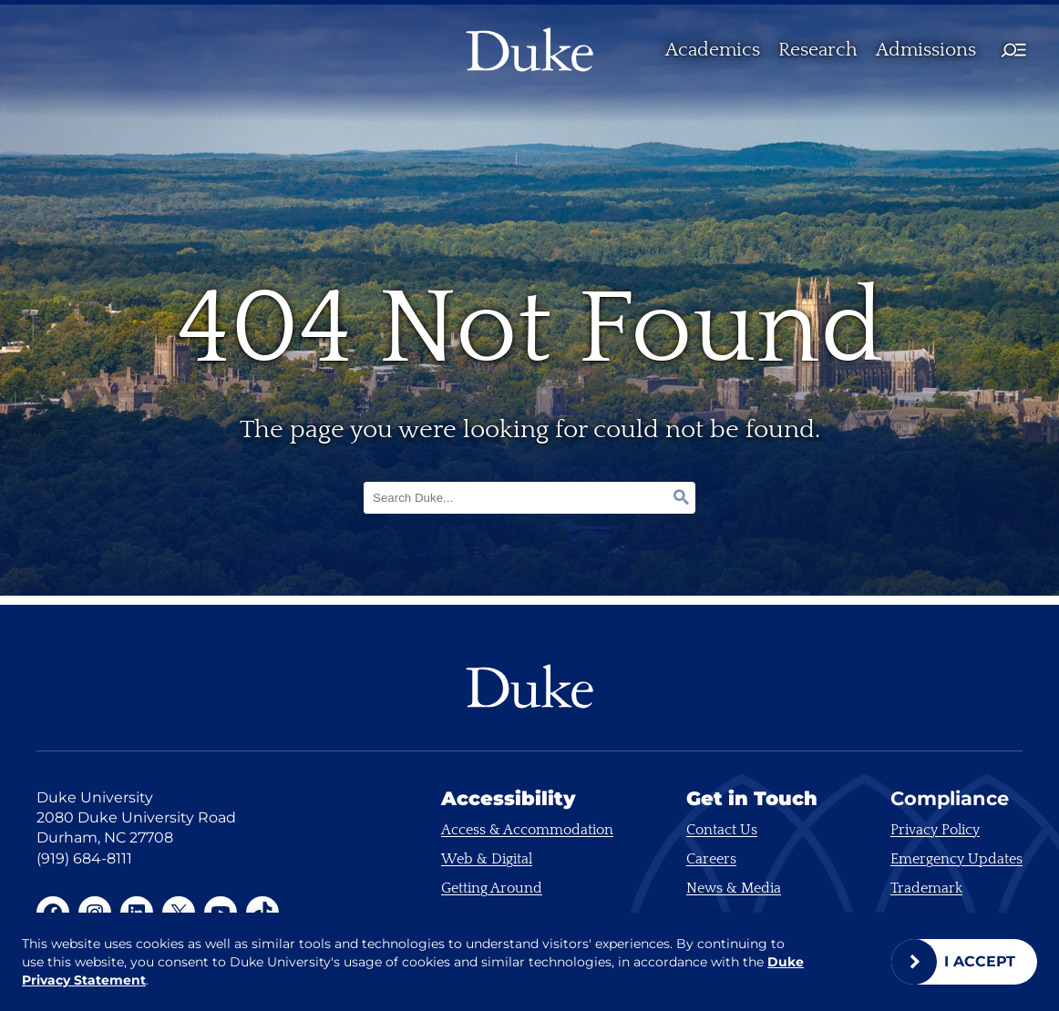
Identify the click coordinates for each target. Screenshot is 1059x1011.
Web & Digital (486, 859)
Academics (712, 49)
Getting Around (491, 888)
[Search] (673, 498)
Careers (711, 859)
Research (818, 49)
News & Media (733, 888)
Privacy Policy (935, 830)
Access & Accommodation (527, 830)
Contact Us (721, 830)
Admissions (926, 49)
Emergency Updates (956, 859)
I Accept (979, 961)
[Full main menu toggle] (1013, 50)
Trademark (926, 888)
